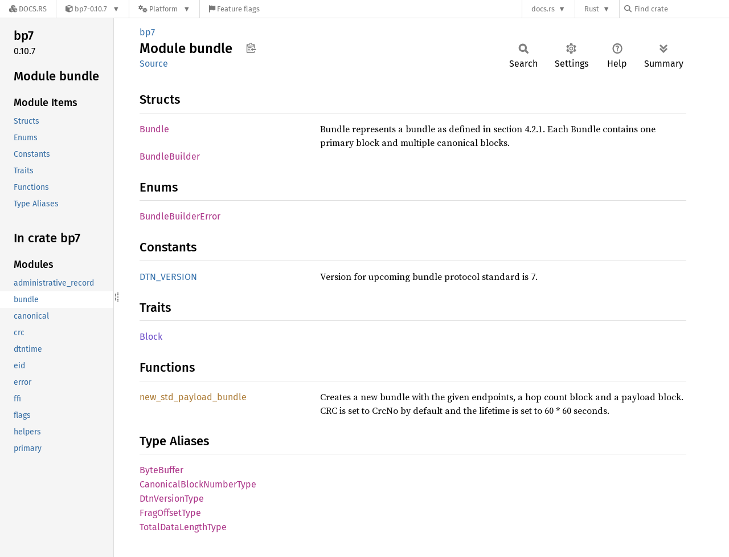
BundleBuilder (170, 156)
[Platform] (164, 9)
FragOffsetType (170, 512)
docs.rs (543, 9)
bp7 (147, 32)
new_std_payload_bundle (193, 397)
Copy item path (250, 48)
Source (154, 63)
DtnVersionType (172, 498)
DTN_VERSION (168, 276)
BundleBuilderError (180, 216)
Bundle (154, 129)
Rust (591, 9)
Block (151, 336)
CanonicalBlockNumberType (198, 484)
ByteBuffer (161, 470)
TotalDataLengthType (183, 527)
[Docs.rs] (28, 9)
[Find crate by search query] (681, 9)
